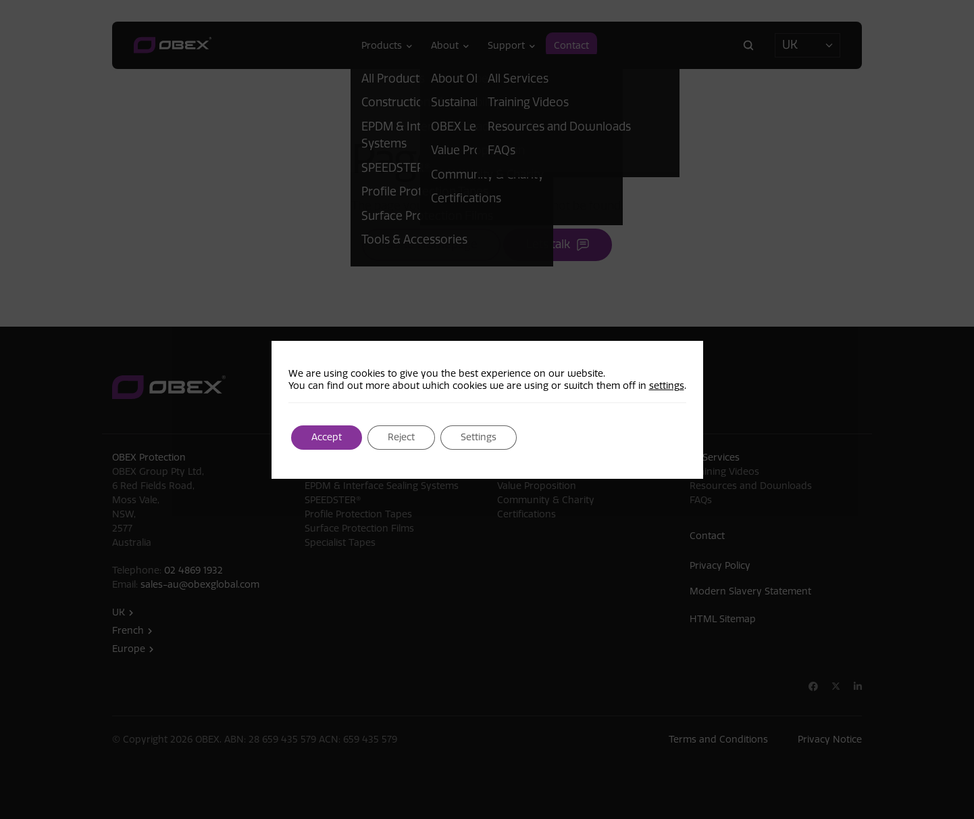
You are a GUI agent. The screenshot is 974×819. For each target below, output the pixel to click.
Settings (478, 437)
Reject (401, 437)
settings (666, 386)
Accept (326, 437)
